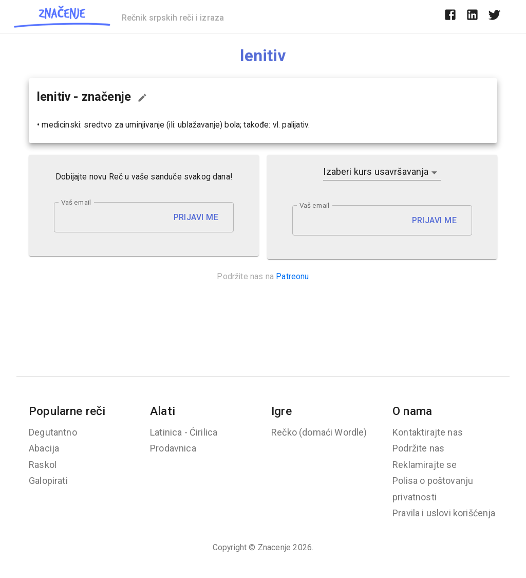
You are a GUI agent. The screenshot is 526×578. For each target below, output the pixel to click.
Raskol (43, 464)
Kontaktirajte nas (427, 432)
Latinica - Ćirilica (183, 432)
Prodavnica (173, 448)
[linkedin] (472, 16)
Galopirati (48, 480)
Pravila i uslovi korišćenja (444, 513)
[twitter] (494, 16)
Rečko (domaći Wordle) (319, 432)
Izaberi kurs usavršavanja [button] (375, 171)
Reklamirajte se (424, 464)
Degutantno (53, 432)
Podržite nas (418, 448)
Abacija (44, 448)
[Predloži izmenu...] (142, 97)
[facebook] (450, 16)
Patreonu (292, 276)
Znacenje (274, 547)
